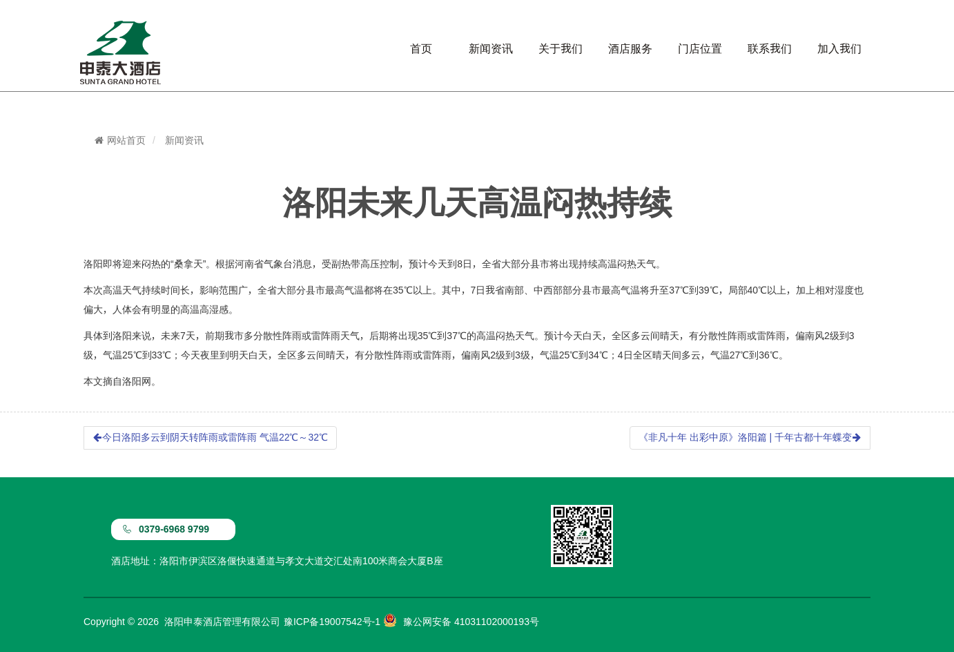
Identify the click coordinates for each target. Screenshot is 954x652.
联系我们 (770, 48)
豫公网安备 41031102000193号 (471, 621)
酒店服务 (630, 48)
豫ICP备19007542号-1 (332, 621)
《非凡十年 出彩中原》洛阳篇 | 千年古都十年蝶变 (750, 437)
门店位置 (700, 48)
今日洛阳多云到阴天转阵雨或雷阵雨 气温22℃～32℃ (210, 437)
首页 (421, 48)
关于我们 (560, 48)
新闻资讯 (491, 48)
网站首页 (120, 140)
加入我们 (839, 48)
